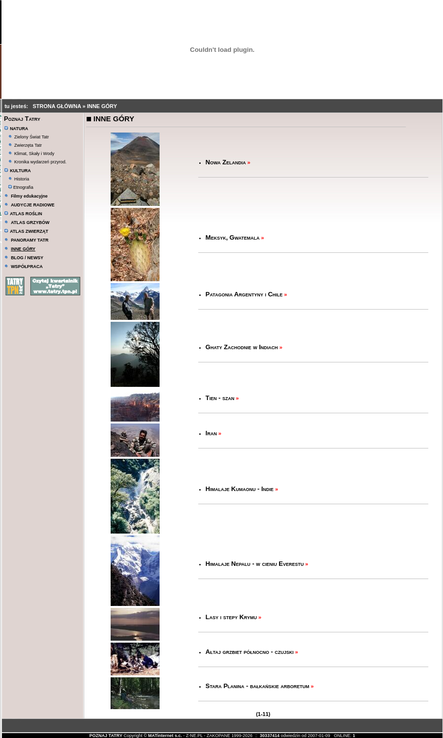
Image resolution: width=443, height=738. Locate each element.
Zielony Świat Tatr (31, 136)
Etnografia (21, 187)
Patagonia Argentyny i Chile (244, 294)
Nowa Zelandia (226, 162)
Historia (21, 179)
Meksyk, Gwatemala (233, 237)
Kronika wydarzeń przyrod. (40, 161)
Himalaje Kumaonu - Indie (240, 488)
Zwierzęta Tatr (28, 145)
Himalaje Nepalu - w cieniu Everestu (255, 563)
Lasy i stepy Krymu (231, 617)
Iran (211, 433)
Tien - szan (220, 398)
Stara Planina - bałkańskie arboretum (257, 686)
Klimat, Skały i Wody (34, 153)
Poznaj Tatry (22, 118)
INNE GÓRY (102, 106)
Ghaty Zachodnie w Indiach (242, 347)
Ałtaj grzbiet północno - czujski (250, 651)
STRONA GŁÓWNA (58, 106)
